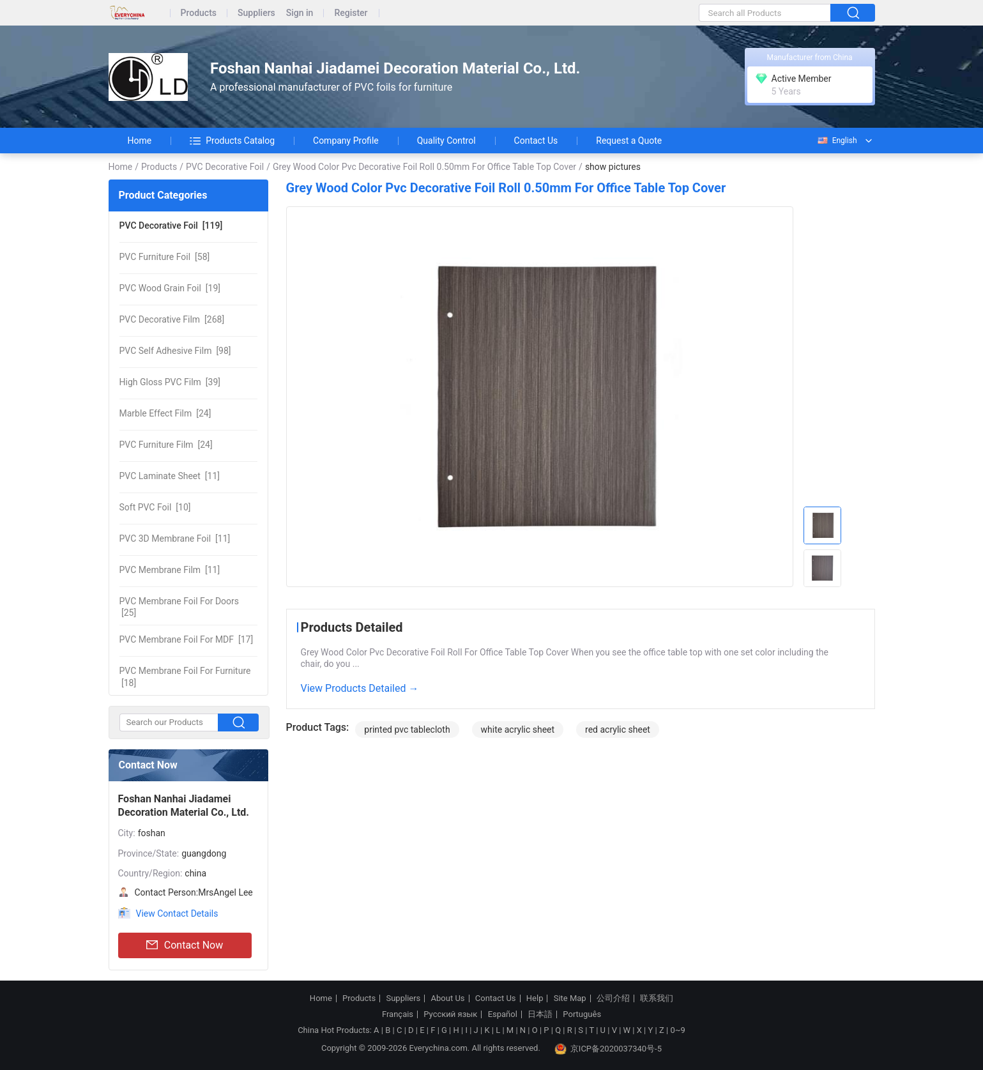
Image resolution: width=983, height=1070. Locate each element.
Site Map (570, 998)
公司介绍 (613, 998)
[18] (185, 676)
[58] (164, 257)
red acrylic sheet (617, 729)
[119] (171, 225)
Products (199, 13)
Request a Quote (629, 140)
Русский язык (450, 1014)
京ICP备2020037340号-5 (608, 1049)
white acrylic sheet (518, 729)
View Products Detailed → (360, 688)
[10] (155, 507)
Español (502, 1014)
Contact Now (184, 945)
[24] (165, 413)
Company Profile (346, 140)
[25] (179, 607)
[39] (169, 382)
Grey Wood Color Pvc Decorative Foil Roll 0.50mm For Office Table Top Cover (424, 167)
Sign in (300, 13)
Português (582, 1014)
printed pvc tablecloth (407, 729)
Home (140, 140)
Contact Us (536, 140)
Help (535, 998)
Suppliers (256, 13)
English (836, 140)
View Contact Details (177, 913)
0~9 (677, 1030)
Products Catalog (232, 140)
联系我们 (656, 998)
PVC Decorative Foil (225, 167)
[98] (175, 351)
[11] (169, 476)
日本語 (540, 1014)
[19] (170, 288)
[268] (172, 319)
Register (350, 13)
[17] (186, 639)
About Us (448, 998)
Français (397, 1014)
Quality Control (446, 140)
